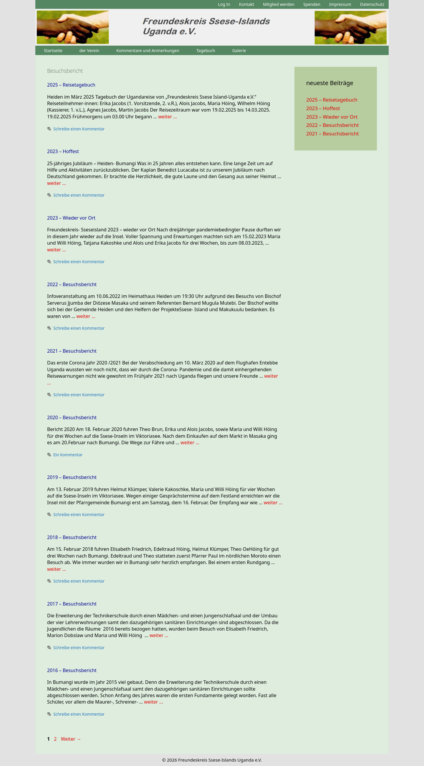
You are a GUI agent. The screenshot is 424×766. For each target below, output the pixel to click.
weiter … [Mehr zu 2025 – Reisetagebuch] (167, 116)
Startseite (53, 50)
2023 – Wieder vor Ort (71, 218)
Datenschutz (372, 4)
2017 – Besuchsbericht (72, 604)
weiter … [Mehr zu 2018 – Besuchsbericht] (56, 569)
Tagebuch (205, 50)
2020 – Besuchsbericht (72, 417)
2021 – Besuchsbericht (72, 351)
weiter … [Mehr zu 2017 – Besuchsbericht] (159, 635)
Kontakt (246, 4)
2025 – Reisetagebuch (71, 85)
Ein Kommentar (67, 454)
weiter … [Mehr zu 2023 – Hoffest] (56, 183)
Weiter (71, 739)
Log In (224, 4)
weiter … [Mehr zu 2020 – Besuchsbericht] (189, 442)
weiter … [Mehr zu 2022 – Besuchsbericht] (86, 316)
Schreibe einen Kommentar (79, 129)
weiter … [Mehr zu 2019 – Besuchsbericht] (273, 502)
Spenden (311, 4)
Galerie (239, 50)
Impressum (340, 4)
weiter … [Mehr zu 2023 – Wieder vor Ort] (56, 249)
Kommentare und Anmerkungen (147, 50)
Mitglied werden (278, 4)
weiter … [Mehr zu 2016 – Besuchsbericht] (153, 702)
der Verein (90, 50)
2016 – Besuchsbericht (72, 670)
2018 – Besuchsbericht (72, 537)
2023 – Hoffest (63, 151)
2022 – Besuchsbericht (72, 284)
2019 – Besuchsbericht (72, 477)
